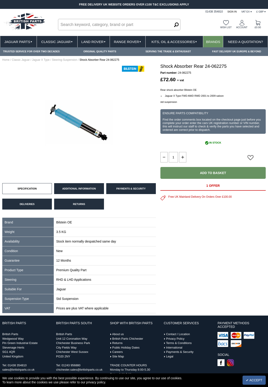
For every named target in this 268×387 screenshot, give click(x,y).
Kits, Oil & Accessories (174, 42)
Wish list (226, 27)
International (174, 347)
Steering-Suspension (64, 59)
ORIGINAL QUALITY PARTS (99, 51)
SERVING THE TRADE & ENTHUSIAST (168, 51)
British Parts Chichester (127, 338)
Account (241, 27)
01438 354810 (17, 365)
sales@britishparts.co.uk (18, 369)
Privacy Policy (175, 338)
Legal (169, 356)
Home (6, 59)
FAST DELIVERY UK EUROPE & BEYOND (236, 51)
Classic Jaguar (57, 42)
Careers (117, 352)
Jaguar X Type (41, 59)
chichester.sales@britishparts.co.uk (79, 369)
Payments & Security (180, 352)
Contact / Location (178, 334)
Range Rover (127, 42)
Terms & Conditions (179, 343)
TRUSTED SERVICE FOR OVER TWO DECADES (31, 51)
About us (118, 334)
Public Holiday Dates (125, 347)
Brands (213, 42)
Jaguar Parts (18, 42)
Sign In (232, 11)
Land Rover (93, 42)
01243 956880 (70, 365)
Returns (117, 343)
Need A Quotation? (245, 42)
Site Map (118, 356)
